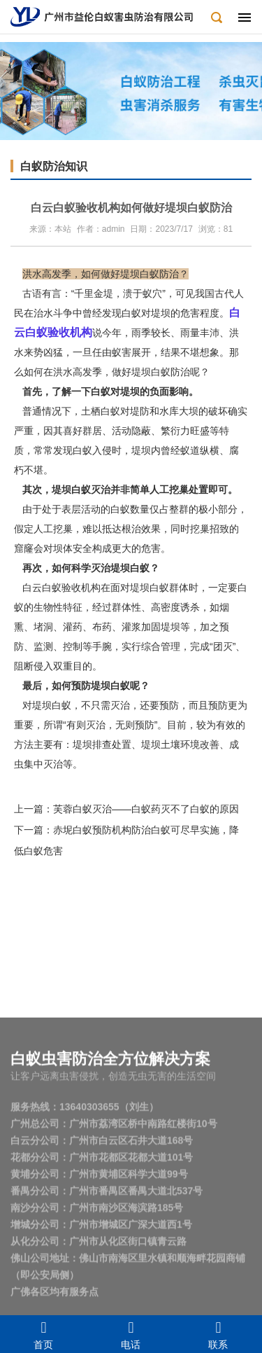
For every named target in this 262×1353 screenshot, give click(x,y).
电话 (131, 1334)
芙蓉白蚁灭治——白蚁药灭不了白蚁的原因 (146, 808)
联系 (218, 1334)
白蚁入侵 (92, 450)
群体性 (126, 607)
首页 (43, 1334)
